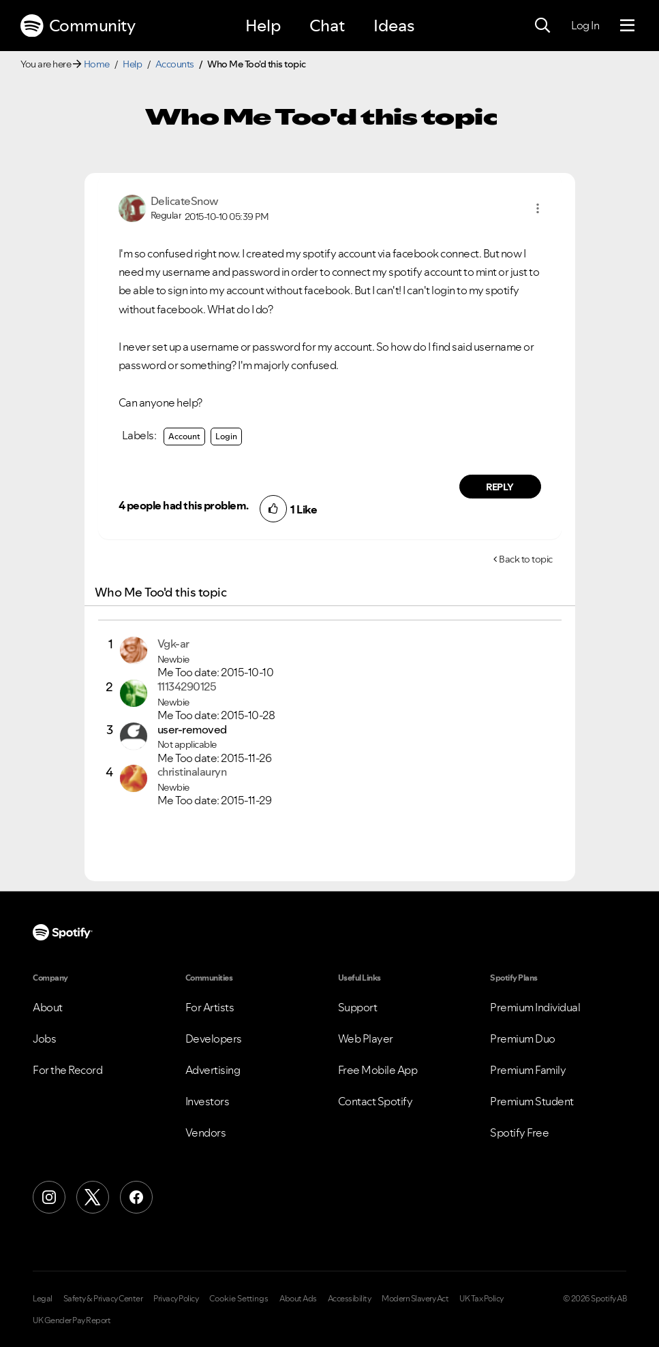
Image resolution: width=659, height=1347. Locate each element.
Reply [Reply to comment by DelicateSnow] (500, 487)
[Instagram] (49, 1197)
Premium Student (532, 1101)
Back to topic (526, 559)
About (48, 1007)
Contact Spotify (375, 1101)
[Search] (542, 26)
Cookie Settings (239, 1298)
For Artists (209, 1007)
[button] (537, 208)
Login (226, 436)
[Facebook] (136, 1197)
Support (358, 1007)
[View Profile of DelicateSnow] (185, 200)
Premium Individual (535, 1007)
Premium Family (528, 1069)
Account (184, 436)
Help (263, 25)
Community (77, 25)
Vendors (205, 1132)
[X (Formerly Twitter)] (92, 1197)
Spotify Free (519, 1132)
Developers (213, 1038)
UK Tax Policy (481, 1298)
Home (97, 64)
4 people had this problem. (184, 505)
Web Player (365, 1038)
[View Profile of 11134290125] (187, 686)
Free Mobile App (378, 1069)
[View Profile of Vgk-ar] (173, 643)
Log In (585, 25)
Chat (327, 25)
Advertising (213, 1069)
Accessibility (349, 1298)
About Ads (298, 1298)
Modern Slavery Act (415, 1298)
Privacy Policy (175, 1298)
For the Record (67, 1069)
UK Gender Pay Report (71, 1320)
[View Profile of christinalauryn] (192, 771)
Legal (42, 1298)
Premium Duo (522, 1038)
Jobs (44, 1038)
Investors (207, 1101)
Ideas (393, 25)
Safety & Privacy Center (103, 1298)
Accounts (174, 64)
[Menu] (627, 25)
